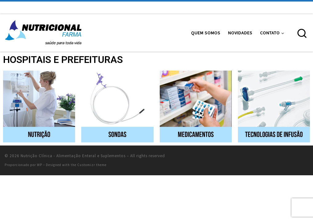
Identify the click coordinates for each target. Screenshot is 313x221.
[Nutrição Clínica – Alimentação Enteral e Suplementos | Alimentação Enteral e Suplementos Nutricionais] (43, 32)
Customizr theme (91, 165)
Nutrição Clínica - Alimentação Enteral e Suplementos (73, 155)
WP (39, 165)
